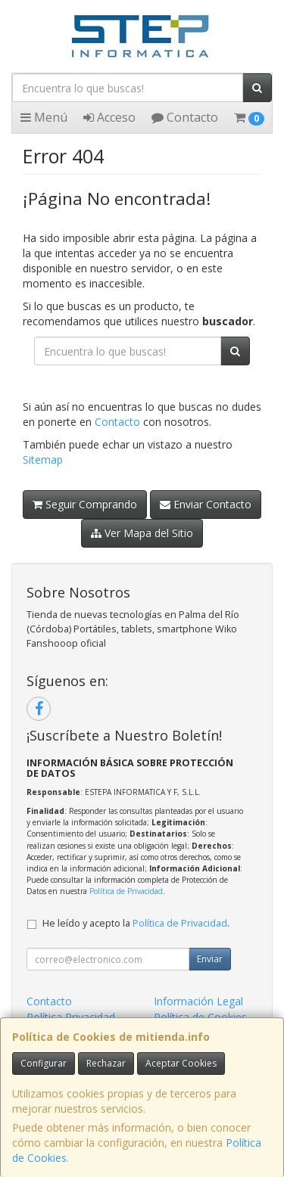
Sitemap (43, 459)
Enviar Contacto (205, 504)
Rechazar (106, 1063)
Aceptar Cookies (181, 1063)
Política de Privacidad (126, 891)
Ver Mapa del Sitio (142, 533)
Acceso (109, 117)
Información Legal (198, 1001)
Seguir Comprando (85, 504)
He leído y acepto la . (135, 923)
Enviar (210, 958)
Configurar (43, 1063)
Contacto (184, 117)
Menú (43, 117)
